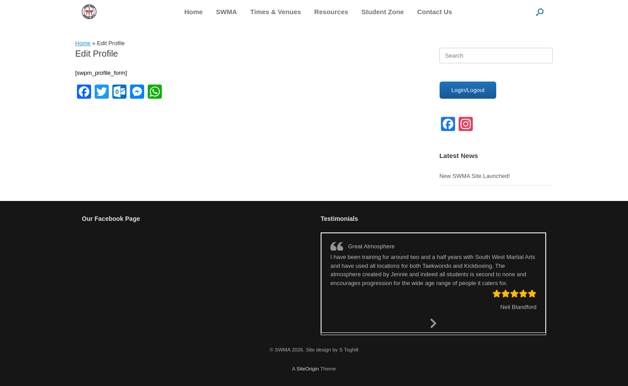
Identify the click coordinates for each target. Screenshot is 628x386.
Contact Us (434, 11)
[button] (540, 11)
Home (193, 11)
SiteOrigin (307, 368)
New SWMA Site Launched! (474, 176)
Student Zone (382, 11)
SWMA (226, 11)
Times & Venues (275, 11)
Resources (331, 11)
